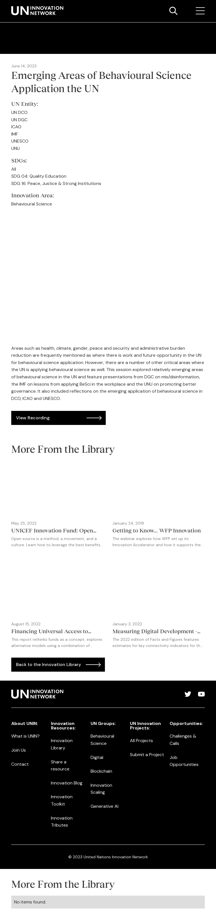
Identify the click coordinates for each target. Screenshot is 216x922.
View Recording (33, 418)
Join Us (18, 750)
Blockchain (101, 771)
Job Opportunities (184, 761)
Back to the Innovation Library (48, 664)
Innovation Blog (66, 783)
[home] (37, 10)
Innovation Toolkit (62, 800)
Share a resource (60, 765)
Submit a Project (147, 755)
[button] (200, 11)
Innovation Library (62, 744)
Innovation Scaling (101, 788)
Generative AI (104, 806)
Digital (97, 757)
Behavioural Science (102, 739)
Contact (20, 764)
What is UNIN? (25, 736)
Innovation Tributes (62, 821)
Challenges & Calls (183, 739)
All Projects (141, 740)
